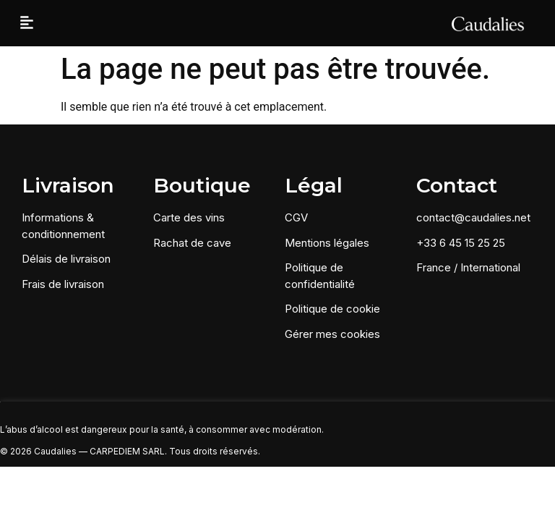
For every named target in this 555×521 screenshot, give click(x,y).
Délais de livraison (66, 259)
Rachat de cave (192, 243)
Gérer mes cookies (332, 334)
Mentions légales (327, 243)
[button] (26, 23)
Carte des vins (189, 217)
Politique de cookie (332, 308)
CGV (296, 217)
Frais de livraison (63, 284)
